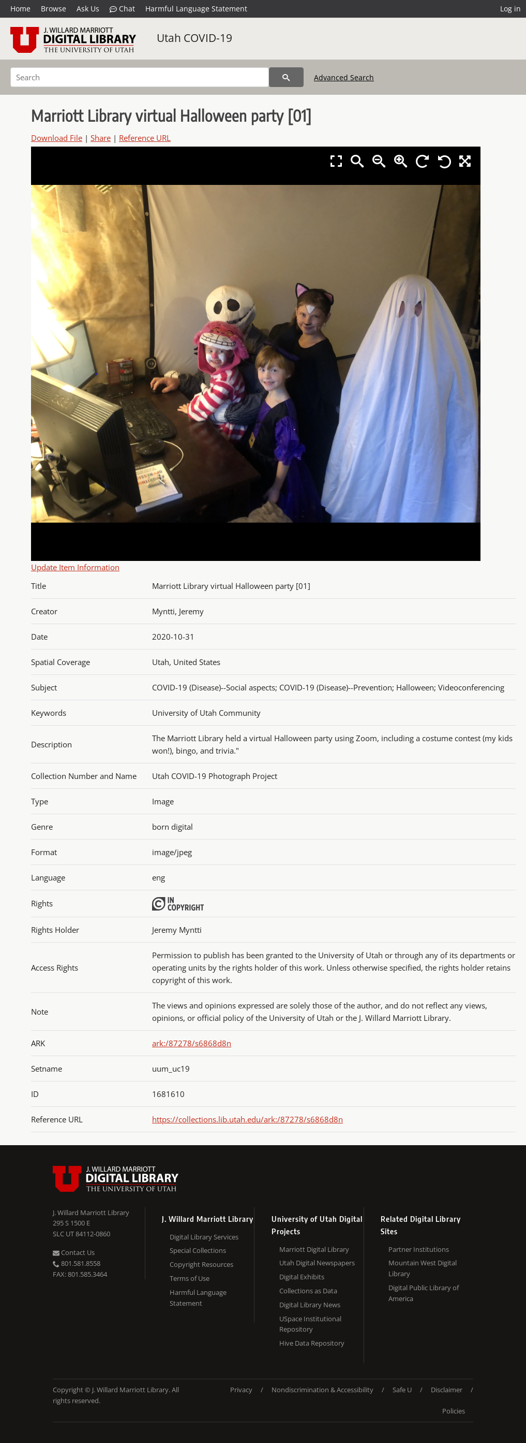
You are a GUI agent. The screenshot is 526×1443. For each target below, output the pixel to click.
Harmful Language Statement (196, 8)
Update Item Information (75, 567)
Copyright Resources (201, 1264)
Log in (510, 8)
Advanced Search (344, 77)
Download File (56, 138)
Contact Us (74, 1252)
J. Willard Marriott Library (91, 1212)
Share (101, 138)
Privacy (241, 1389)
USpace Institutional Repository (310, 1324)
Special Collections (198, 1250)
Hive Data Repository (311, 1343)
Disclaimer (446, 1389)
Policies (453, 1411)
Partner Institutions (418, 1249)
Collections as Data (308, 1290)
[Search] (139, 77)
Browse (53, 8)
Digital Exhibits (301, 1276)
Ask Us (88, 8)
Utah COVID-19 (194, 38)
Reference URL (145, 138)
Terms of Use (189, 1278)
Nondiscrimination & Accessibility (322, 1389)
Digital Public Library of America (423, 1293)
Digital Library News (309, 1304)
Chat (122, 9)
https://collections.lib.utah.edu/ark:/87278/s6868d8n (247, 1119)
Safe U (402, 1389)
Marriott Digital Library (314, 1249)
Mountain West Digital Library (422, 1268)
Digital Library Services (204, 1237)
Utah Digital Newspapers (317, 1262)
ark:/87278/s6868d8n (191, 1043)
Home (20, 8)
